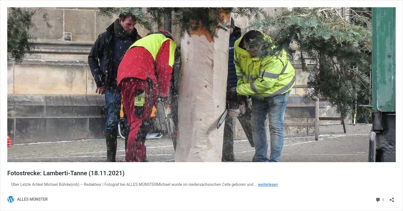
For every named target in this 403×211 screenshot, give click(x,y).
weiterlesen (268, 184)
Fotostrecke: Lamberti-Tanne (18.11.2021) (66, 173)
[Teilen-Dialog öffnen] (392, 198)
